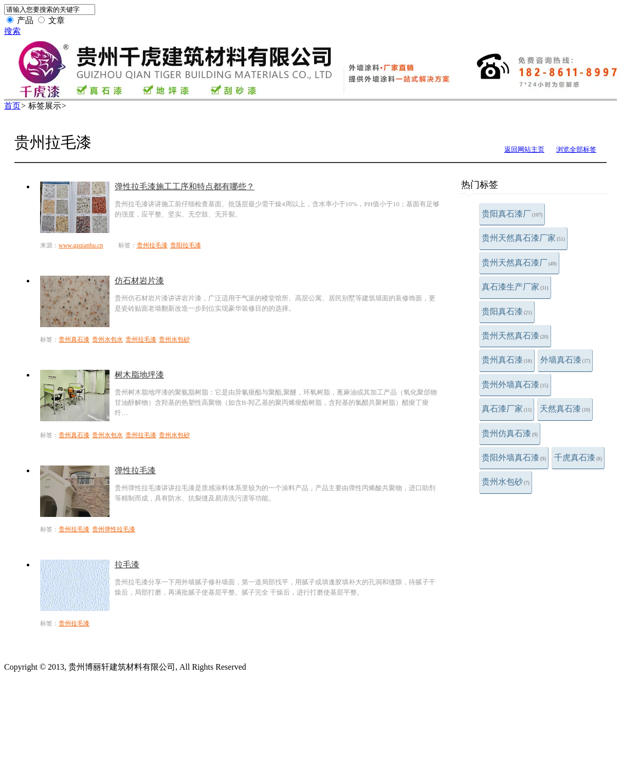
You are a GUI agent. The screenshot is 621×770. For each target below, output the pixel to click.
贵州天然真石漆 (515, 335)
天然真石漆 (565, 408)
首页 (12, 105)
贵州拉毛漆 (152, 245)
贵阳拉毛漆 (185, 245)
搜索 (12, 31)
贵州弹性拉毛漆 (113, 529)
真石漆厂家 (507, 408)
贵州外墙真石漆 (515, 384)
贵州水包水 (107, 339)
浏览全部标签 (576, 149)
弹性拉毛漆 (135, 470)
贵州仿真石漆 (510, 433)
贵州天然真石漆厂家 (523, 238)
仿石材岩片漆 (139, 280)
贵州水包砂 (505, 481)
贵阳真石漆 (507, 311)
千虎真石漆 (578, 457)
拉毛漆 (127, 564)
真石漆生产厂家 (515, 286)
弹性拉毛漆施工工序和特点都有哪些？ (184, 186)
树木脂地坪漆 (139, 374)
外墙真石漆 (565, 359)
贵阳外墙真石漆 (514, 457)
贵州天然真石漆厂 (519, 262)
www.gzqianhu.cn (81, 245)
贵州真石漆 (507, 359)
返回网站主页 (524, 149)
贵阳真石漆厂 (512, 213)
